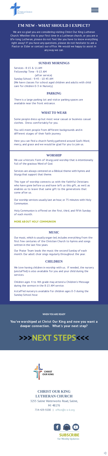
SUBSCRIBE (69, 435)
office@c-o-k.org (65, 409)
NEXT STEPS (54, 337)
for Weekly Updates (68, 438)
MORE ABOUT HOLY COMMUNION (35, 221)
